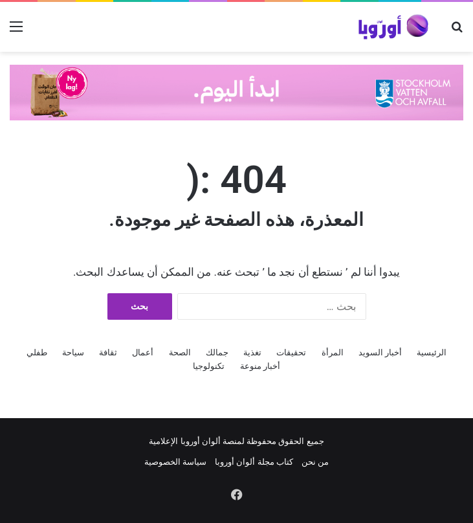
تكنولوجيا (209, 366)
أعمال (142, 352)
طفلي (37, 352)
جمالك (217, 352)
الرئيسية (431, 352)
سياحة (73, 352)
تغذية (252, 352)
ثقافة (108, 352)
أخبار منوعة (260, 366)
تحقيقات (291, 352)
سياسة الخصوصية (175, 462)
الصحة (180, 352)
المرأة (333, 352)
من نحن (315, 462)
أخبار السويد (380, 352)
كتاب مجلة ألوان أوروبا (254, 462)
